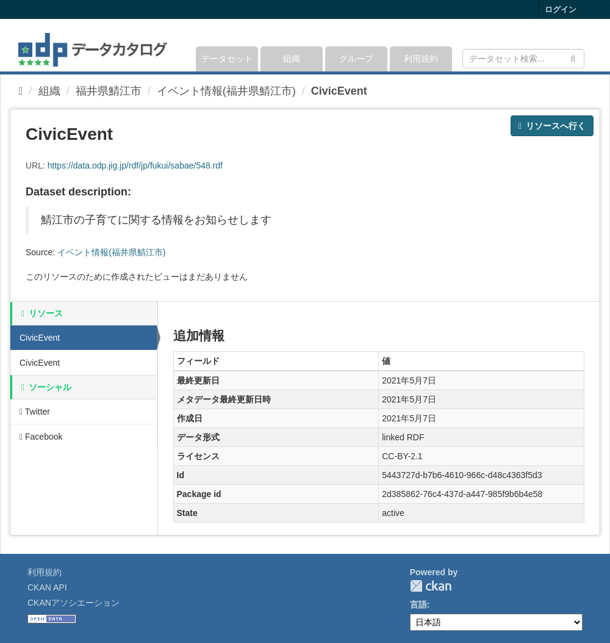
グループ (356, 59)
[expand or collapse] (583, 45)
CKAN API (47, 587)
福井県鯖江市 (109, 91)
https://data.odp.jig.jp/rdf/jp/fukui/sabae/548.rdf (135, 165)
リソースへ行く (552, 126)
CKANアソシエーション (73, 603)
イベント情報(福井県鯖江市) (226, 91)
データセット (227, 59)
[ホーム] (21, 91)
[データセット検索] (523, 58)
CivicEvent (339, 91)
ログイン (560, 9)
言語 (418, 604)
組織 (291, 59)
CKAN (430, 585)
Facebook (41, 436)
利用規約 (421, 59)
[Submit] (573, 58)
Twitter (35, 411)
